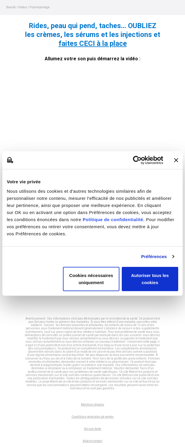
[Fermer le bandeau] (176, 160)
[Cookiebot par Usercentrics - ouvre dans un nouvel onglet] (137, 160)
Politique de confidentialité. (114, 219)
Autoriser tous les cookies (150, 279)
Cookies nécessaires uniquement (91, 279)
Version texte (92, 428)
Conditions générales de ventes (93, 416)
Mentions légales (92, 404)
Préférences (154, 256)
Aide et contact (92, 441)
